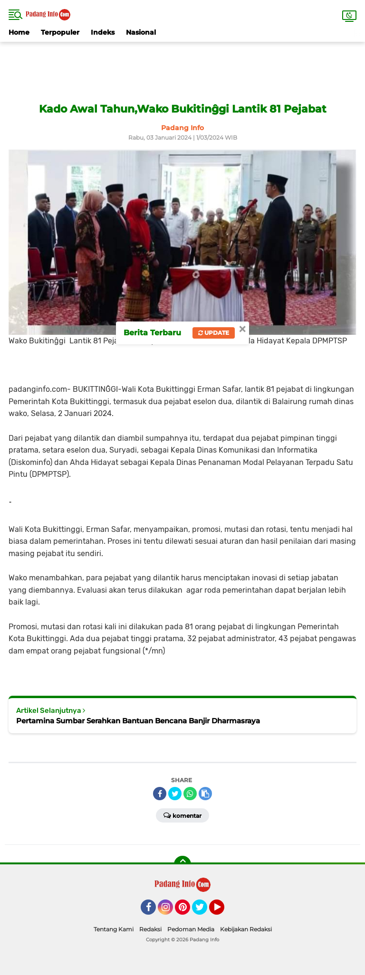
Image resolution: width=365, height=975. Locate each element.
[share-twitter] (175, 793)
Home (19, 32)
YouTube (223, 911)
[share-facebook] (159, 793)
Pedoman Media (190, 929)
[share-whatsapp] (190, 793)
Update (213, 332)
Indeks (103, 32)
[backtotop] (182, 864)
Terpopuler (60, 32)
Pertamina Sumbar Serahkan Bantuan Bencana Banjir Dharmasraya (138, 720)
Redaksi (150, 929)
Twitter (204, 911)
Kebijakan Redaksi (246, 929)
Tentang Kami (114, 929)
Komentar (182, 815)
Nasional (141, 32)
